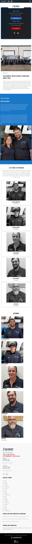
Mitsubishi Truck (20, 518)
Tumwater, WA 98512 (19, 23)
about (5, 482)
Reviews (6, 488)
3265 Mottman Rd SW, (12, 23)
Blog (5, 490)
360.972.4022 (16, 456)
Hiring (5, 491)
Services (6, 483)
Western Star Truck (15, 521)
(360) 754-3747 (16, 18)
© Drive (6, 535)
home (5, 480)
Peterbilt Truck (5, 521)
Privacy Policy (17, 535)
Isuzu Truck (26, 516)
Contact (6, 493)
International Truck (21, 516)
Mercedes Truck (14, 518)
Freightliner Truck (11, 516)
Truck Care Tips (7, 494)
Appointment (4, 1)
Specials (6, 485)
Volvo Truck (9, 521)
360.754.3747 (11, 454)
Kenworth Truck (5, 518)
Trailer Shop (6, 487)
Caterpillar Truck (5, 516)
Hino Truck (16, 516)
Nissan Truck (26, 518)
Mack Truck (10, 518)
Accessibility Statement (23, 535)
